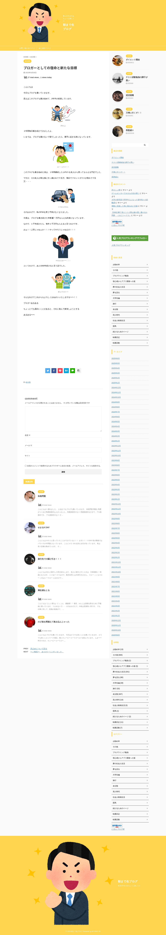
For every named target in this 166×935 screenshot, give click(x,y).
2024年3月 (116, 431)
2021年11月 (116, 567)
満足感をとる (44, 590)
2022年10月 (116, 514)
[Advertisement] (63, 343)
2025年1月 (116, 383)
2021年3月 (116, 606)
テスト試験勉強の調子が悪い (123, 162)
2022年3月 (116, 548)
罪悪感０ (130, 130)
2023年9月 (116, 460)
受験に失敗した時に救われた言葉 (125, 206)
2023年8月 (116, 465)
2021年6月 (116, 591)
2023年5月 (116, 480)
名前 (27, 435)
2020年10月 (116, 630)
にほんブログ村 (118, 225)
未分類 (28, 382)
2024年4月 (116, 426)
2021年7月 (116, 587)
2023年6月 (116, 475)
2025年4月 (116, 368)
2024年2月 (116, 436)
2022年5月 (116, 538)
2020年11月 (116, 625)
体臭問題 (42, 496)
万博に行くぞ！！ (134, 113)
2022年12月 (116, 504)
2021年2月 (116, 611)
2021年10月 (116, 572)
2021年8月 (116, 582)
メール (28, 445)
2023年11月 (116, 451)
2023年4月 (116, 485)
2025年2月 (116, 378)
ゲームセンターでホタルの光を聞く (125, 193)
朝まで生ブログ (128, 881)
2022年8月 (116, 523)
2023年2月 (116, 494)
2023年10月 (116, 455)
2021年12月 (116, 562)
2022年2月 (116, 553)
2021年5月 (116, 596)
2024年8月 (116, 407)
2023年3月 (116, 489)
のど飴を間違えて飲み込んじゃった (54, 622)
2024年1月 (116, 441)
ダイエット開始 (133, 60)
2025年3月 (116, 373)
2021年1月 (116, 616)
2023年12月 (116, 446)
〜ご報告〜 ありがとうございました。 (47, 652)
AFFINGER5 (96, 931)
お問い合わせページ (27, 48)
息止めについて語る (38, 649)
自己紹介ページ (45, 48)
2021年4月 (116, 601)
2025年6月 (116, 358)
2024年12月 (116, 388)
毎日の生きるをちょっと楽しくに (129, 886)
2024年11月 (116, 392)
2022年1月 (116, 557)
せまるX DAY (44, 527)
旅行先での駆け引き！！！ (50, 559)
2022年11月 (116, 509)
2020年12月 (116, 620)
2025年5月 (116, 363)
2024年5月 (116, 422)
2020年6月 (116, 635)
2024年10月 (116, 397)
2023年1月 (116, 499)
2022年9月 (116, 519)
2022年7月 (116, 528)
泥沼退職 (130, 95)
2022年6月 (116, 533)
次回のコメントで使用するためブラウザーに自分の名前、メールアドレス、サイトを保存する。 (64, 466)
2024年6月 (116, 417)
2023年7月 (116, 470)
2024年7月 (116, 412)
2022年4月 (116, 543)
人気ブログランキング (121, 245)
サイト (27, 456)
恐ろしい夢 (116, 190)
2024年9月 (116, 402)
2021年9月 (116, 577)
